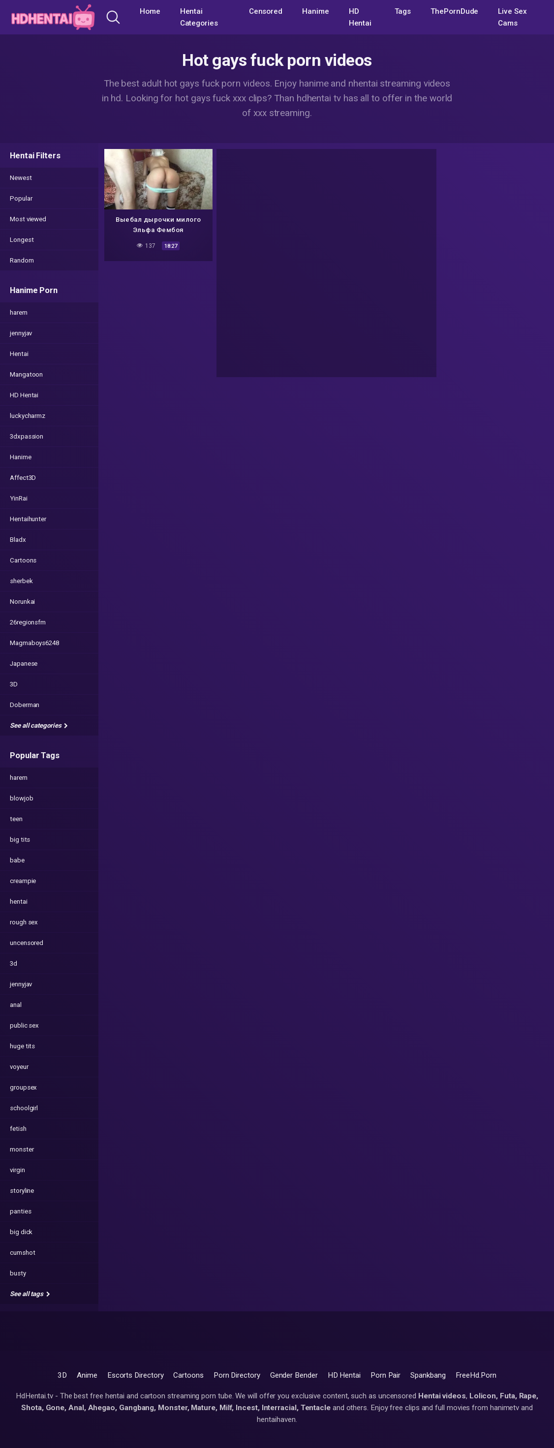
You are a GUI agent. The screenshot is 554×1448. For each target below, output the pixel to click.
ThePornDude (454, 11)
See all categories (39, 725)
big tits (20, 839)
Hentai (19, 353)
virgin (17, 1170)
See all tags (30, 1294)
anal (16, 1004)
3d (13, 963)
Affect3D (23, 477)
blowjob (21, 798)
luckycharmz (27, 415)
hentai (19, 901)
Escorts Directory (135, 1375)
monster (21, 1149)
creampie (23, 881)
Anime (87, 1375)
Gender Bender (294, 1375)
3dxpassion (26, 436)
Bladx (18, 539)
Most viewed (28, 219)
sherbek (21, 581)
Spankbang (427, 1375)
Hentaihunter (28, 519)
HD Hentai (360, 17)
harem (19, 312)
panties (20, 1211)
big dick (21, 1232)
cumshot (22, 1252)
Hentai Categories (199, 17)
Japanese (23, 663)
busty (18, 1273)
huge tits (22, 1046)
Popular (21, 198)
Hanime (315, 11)
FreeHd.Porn (476, 1375)
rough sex (24, 922)
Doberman (24, 705)
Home (150, 11)
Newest (21, 177)
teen (16, 819)
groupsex (23, 1087)
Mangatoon (26, 374)
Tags (403, 11)
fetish (18, 1128)
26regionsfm (28, 622)
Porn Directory (237, 1375)
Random (22, 260)
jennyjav (21, 333)
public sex (24, 1025)
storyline (22, 1190)
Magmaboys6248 (34, 643)
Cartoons (23, 560)
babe (17, 860)
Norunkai (22, 601)
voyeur (19, 1066)
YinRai (19, 498)
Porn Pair (385, 1375)
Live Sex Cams (512, 17)
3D (14, 684)
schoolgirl (24, 1108)
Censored (265, 11)
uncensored (26, 942)
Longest (21, 239)
